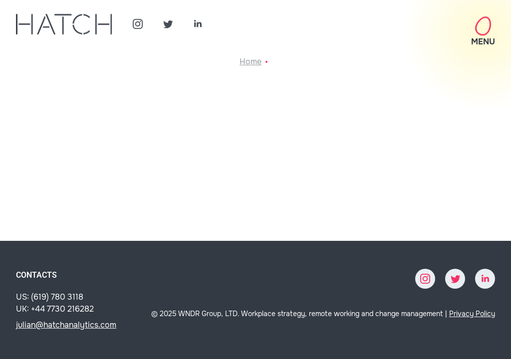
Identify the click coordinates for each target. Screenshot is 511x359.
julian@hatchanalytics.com (66, 325)
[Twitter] (168, 24)
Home (250, 61)
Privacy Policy (472, 313)
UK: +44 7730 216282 (55, 309)
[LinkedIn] (198, 24)
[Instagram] (138, 24)
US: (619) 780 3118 (49, 297)
